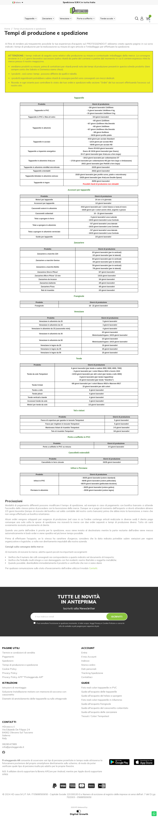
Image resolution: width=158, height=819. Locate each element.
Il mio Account (88, 656)
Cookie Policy (9, 668)
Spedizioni (7, 660)
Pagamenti (8, 656)
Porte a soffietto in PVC (79, 437)
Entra (84, 652)
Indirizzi (85, 660)
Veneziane (79, 311)
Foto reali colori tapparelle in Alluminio (101, 699)
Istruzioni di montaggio (14, 687)
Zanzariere (79, 242)
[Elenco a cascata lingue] (18, 2)
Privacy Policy (9, 673)
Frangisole (79, 296)
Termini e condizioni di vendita (18, 652)
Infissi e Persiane (79, 468)
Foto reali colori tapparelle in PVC (99, 687)
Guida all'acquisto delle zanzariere (99, 712)
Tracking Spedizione (92, 673)
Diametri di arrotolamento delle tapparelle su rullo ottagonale (34, 698)
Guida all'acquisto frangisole (96, 703)
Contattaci (86, 677)
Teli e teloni (79, 410)
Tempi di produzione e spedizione (20, 664)
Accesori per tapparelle (79, 190)
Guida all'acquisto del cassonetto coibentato (104, 707)
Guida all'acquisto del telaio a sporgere (101, 695)
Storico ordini (88, 664)
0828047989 (9, 744)
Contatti (93, 568)
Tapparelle (79, 98)
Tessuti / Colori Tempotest (95, 716)
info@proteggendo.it (13, 747)
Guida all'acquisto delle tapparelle (99, 691)
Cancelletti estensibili (79, 452)
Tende (79, 358)
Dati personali (88, 668)
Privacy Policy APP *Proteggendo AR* (22, 677)
